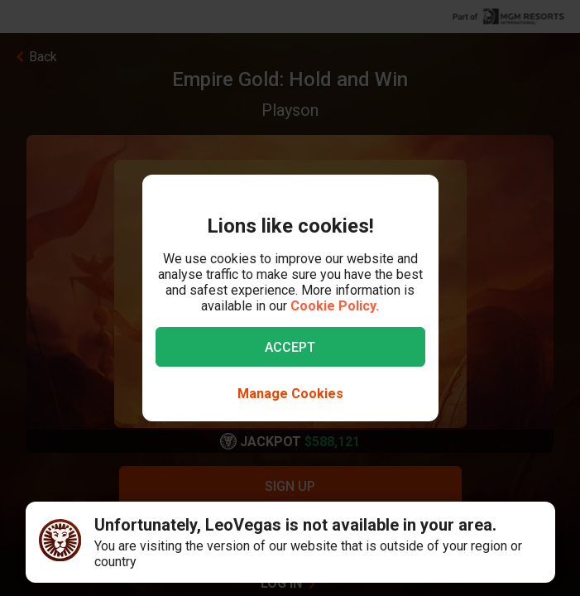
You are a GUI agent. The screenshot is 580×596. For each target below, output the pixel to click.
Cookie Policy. (334, 306)
